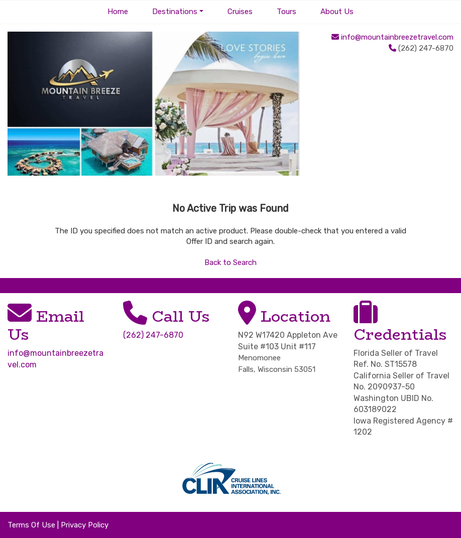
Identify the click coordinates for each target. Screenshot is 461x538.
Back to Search (230, 262)
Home (117, 11)
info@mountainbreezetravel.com (397, 37)
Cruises (240, 11)
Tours (286, 11)
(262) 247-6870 (153, 335)
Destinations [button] (174, 11)
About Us (337, 11)
